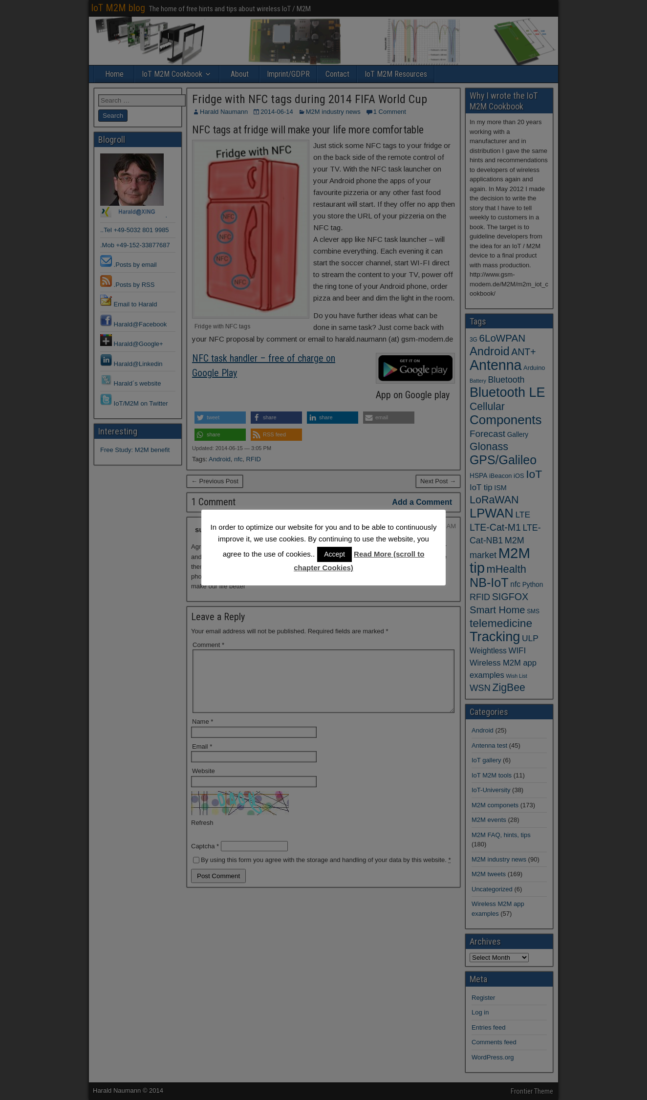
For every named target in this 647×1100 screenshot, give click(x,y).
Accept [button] (334, 554)
